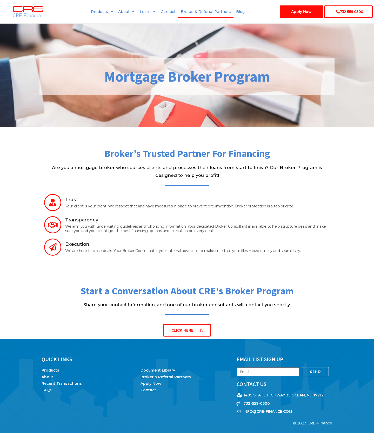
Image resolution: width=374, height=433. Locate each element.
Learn (148, 11)
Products (102, 11)
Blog (240, 11)
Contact (168, 11)
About (126, 11)
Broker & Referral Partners (206, 11)
